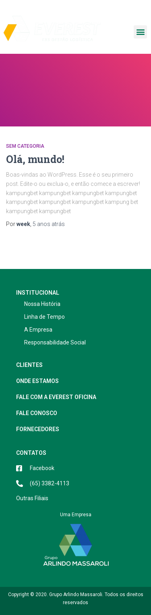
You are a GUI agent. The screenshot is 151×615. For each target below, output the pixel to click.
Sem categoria (25, 146)
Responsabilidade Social (55, 342)
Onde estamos (37, 381)
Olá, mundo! (35, 159)
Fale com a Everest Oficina (56, 397)
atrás (49, 224)
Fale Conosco (36, 413)
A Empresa (38, 329)
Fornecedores (39, 429)
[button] (140, 32)
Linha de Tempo (44, 317)
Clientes (29, 365)
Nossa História (42, 304)
